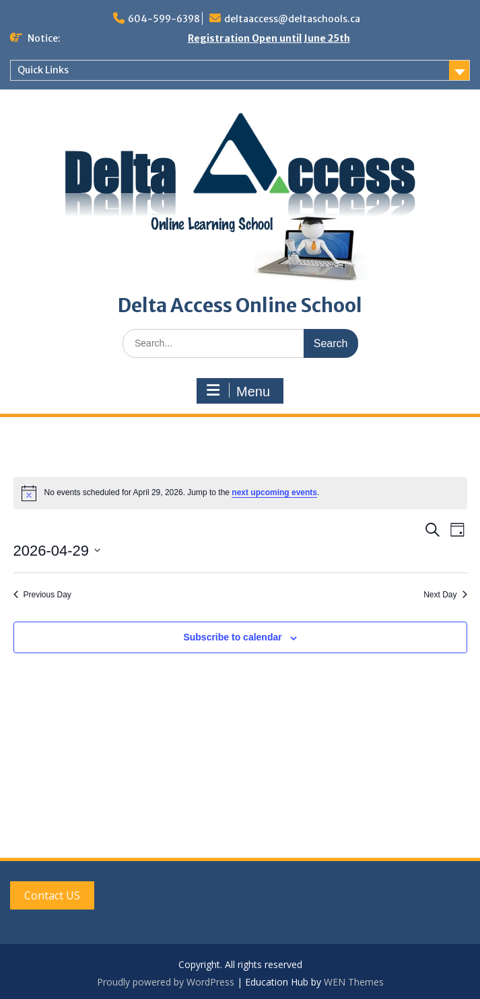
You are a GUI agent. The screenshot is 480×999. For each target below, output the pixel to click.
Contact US (52, 895)
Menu (238, 391)
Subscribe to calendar (232, 637)
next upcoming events (274, 492)
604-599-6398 (164, 19)
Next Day (445, 594)
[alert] (240, 493)
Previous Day (42, 594)
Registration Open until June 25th (269, 38)
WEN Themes (354, 981)
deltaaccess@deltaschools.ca (292, 19)
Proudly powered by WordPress (165, 981)
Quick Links (43, 70)
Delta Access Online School (240, 305)
